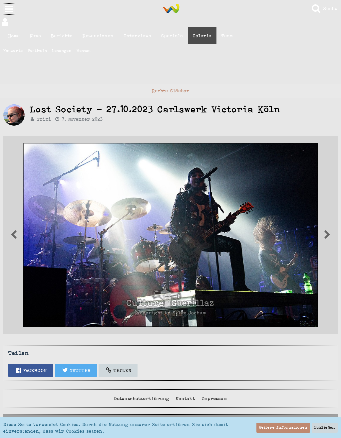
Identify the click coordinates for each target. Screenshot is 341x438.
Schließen (324, 427)
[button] (170, 22)
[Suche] (324, 8)
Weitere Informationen (283, 427)
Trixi (44, 119)
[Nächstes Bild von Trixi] (13, 234)
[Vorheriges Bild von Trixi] (327, 234)
